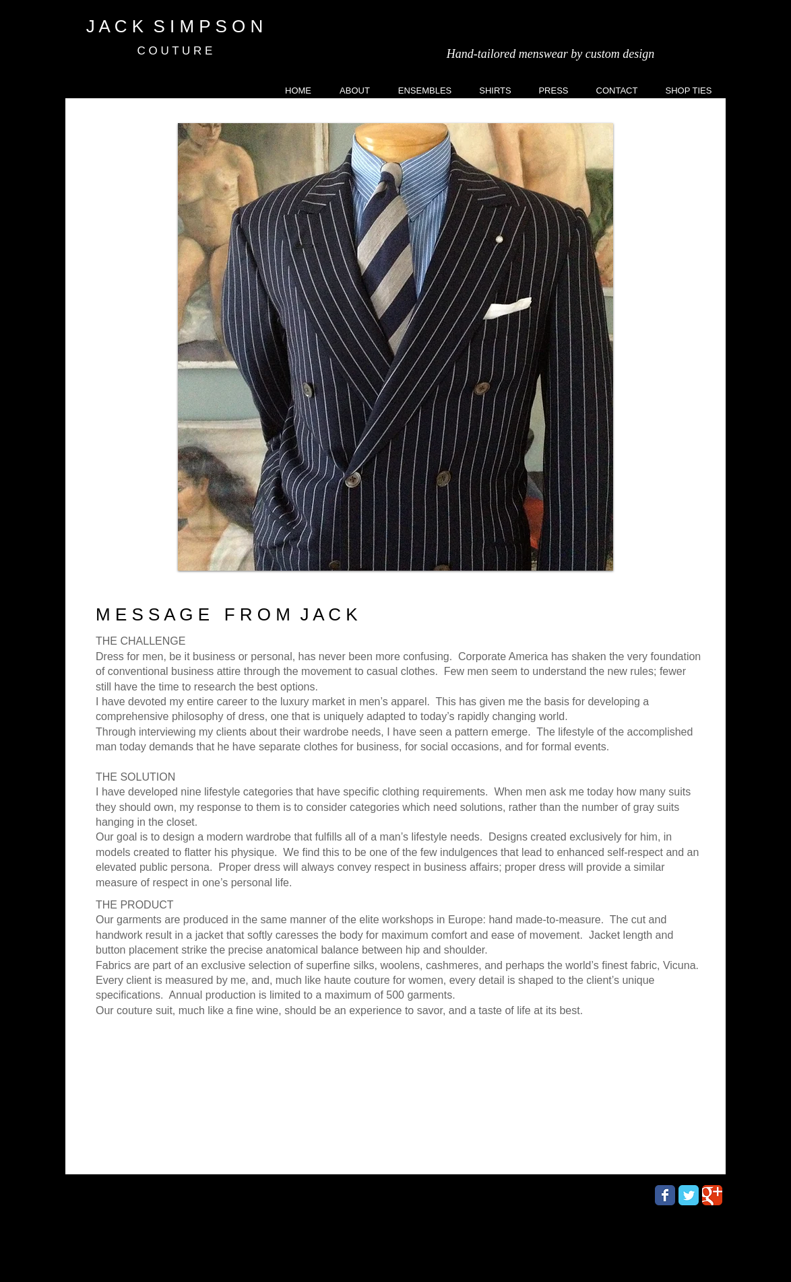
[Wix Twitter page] (688, 1195)
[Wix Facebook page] (665, 1195)
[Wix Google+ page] (712, 1195)
